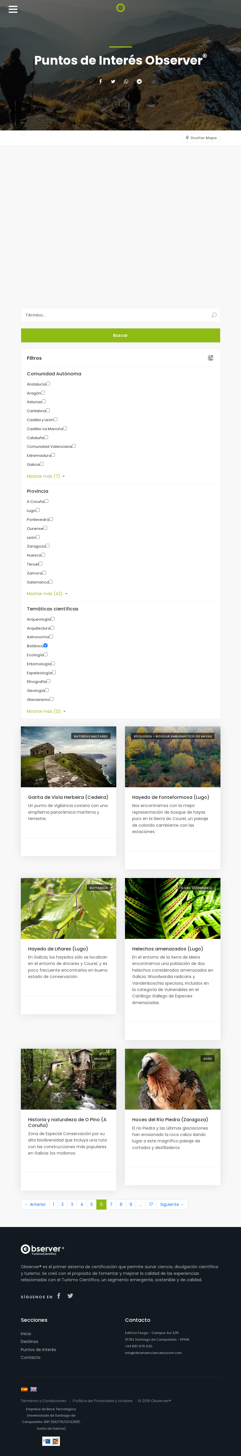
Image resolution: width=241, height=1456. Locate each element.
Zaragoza (36, 546)
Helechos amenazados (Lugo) (167, 949)
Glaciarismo (38, 699)
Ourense (35, 528)
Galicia (33, 464)
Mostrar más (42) (47, 594)
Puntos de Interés (38, 1350)
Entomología (39, 664)
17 (151, 1204)
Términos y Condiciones (43, 1401)
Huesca (34, 555)
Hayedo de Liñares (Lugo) (58, 949)
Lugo (31, 510)
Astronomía (38, 637)
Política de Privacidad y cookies (103, 1401)
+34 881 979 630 (138, 1346)
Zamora (34, 573)
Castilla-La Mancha (45, 429)
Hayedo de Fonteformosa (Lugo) (170, 797)
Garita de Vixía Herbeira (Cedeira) (68, 797)
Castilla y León (40, 420)
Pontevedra (38, 519)
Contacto (31, 1357)
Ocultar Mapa (203, 137)
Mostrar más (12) (46, 711)
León (31, 537)
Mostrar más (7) (46, 476)
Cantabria (36, 411)
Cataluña (35, 438)
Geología (36, 690)
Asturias (34, 402)
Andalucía (36, 384)
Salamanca (38, 582)
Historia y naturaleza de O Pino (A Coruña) (67, 1122)
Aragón (34, 393)
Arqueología (39, 619)
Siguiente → (172, 1204)
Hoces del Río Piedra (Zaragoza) (170, 1119)
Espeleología (39, 673)
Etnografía (37, 681)
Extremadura (39, 455)
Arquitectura (38, 628)
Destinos (29, 1341)
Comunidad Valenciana (49, 446)
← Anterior (35, 1204)
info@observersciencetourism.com (153, 1352)
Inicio (26, 1334)
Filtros (34, 358)
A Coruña (36, 501)
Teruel (33, 564)
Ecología (35, 655)
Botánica (35, 646)
